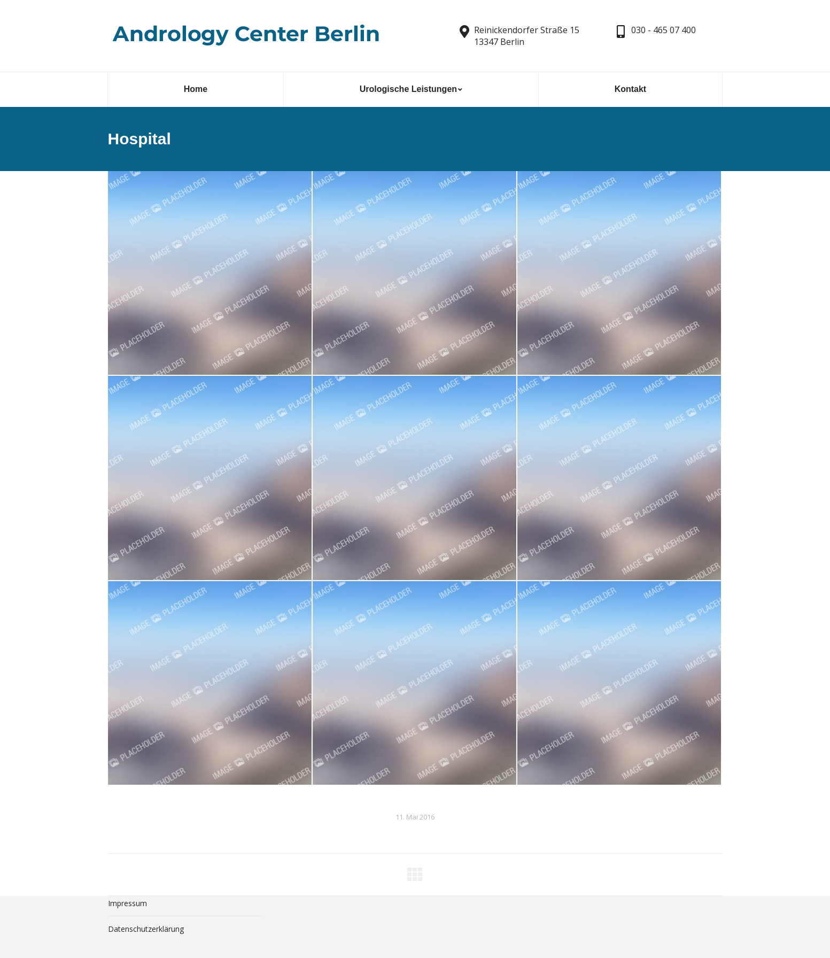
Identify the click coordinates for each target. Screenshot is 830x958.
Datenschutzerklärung (146, 929)
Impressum (127, 903)
